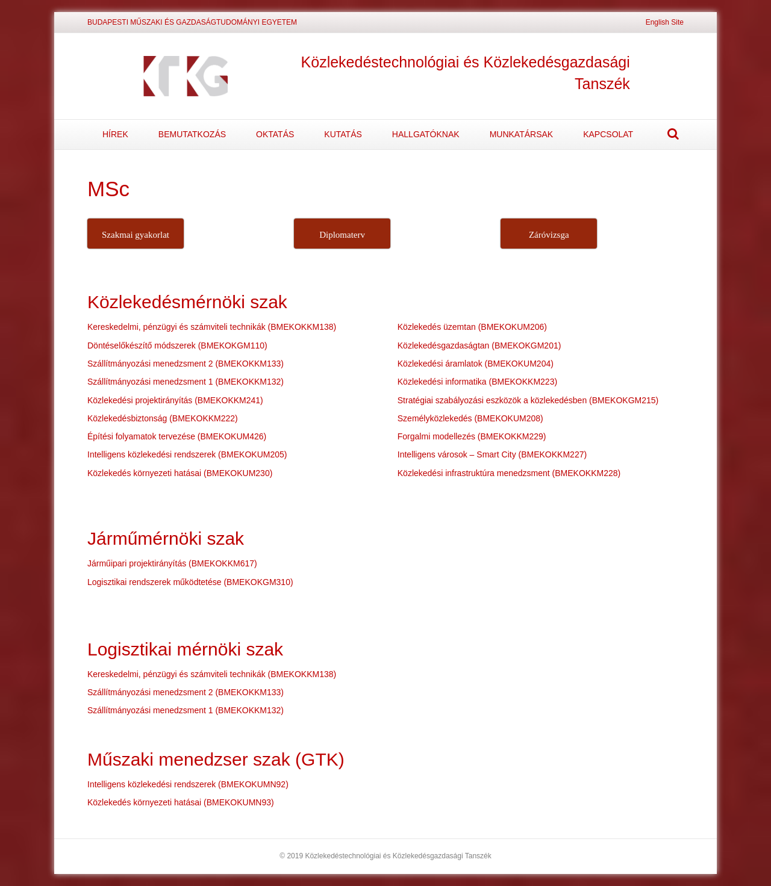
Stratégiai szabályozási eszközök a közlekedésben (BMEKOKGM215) (528, 400)
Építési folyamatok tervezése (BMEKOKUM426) (176, 436)
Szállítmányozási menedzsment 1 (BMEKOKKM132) (185, 381)
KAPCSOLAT (608, 134)
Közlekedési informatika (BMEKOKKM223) (477, 381)
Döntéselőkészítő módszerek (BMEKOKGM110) (177, 345)
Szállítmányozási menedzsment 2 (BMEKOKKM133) (185, 363)
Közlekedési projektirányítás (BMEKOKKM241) (175, 400)
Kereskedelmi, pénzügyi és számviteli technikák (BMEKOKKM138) (211, 327)
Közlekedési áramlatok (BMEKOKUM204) (476, 363)
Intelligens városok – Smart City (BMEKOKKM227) (492, 454)
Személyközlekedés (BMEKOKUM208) (470, 418)
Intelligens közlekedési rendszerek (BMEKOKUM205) (187, 454)
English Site (665, 22)
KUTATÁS (343, 134)
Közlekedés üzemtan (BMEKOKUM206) (472, 327)
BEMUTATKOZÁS (192, 134)
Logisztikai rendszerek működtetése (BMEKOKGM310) (190, 582)
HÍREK (115, 134)
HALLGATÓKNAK (426, 134)
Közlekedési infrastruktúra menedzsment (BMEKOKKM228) (509, 473)
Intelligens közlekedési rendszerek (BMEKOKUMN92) (188, 784)
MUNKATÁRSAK (522, 134)
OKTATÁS (275, 134)
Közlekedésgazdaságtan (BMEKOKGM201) (479, 345)
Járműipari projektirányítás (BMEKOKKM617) (172, 563)
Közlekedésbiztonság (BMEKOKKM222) (162, 418)
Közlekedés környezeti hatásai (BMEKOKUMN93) (180, 802)
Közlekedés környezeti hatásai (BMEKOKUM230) (179, 473)
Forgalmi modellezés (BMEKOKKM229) (472, 436)
